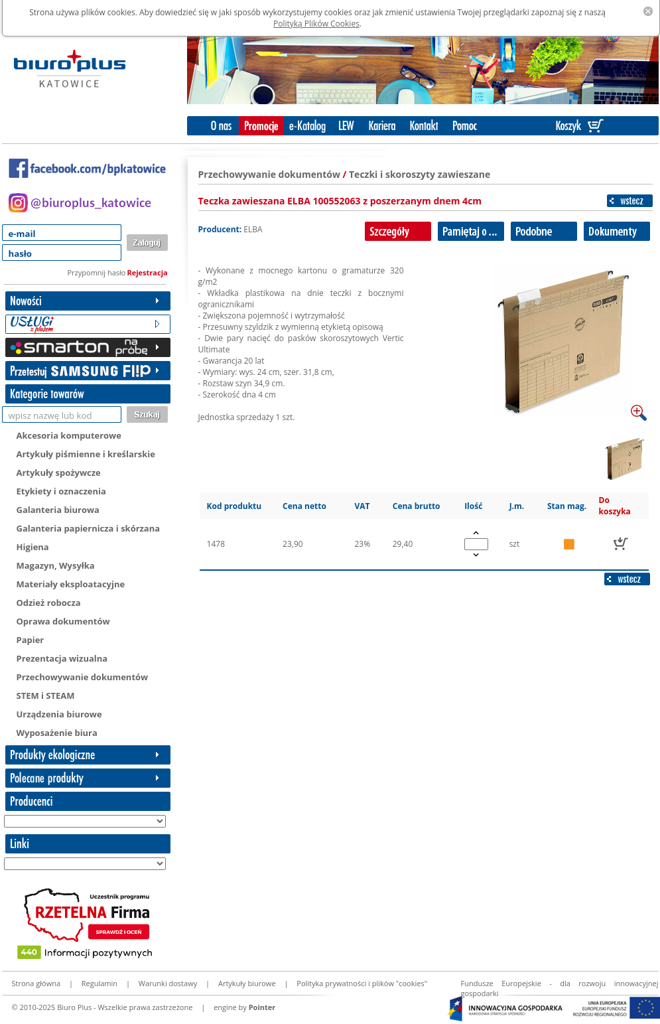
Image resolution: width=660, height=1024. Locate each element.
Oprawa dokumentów (63, 621)
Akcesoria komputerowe (69, 435)
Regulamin (99, 983)
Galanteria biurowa (58, 510)
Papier (30, 640)
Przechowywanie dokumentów (83, 677)
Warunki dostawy (168, 983)
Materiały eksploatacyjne (71, 584)
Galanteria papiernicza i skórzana (89, 528)
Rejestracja (147, 272)
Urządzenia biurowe (59, 714)
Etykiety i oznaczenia (61, 491)
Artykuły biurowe (247, 983)
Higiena (33, 547)
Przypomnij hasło (97, 272)
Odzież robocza (49, 603)
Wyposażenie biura (57, 733)
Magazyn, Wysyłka (56, 565)
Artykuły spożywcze (59, 472)
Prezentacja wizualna (62, 658)
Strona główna (36, 983)
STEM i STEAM (46, 695)
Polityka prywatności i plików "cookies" (362, 983)
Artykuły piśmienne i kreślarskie (86, 454)
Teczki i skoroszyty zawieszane (419, 174)
